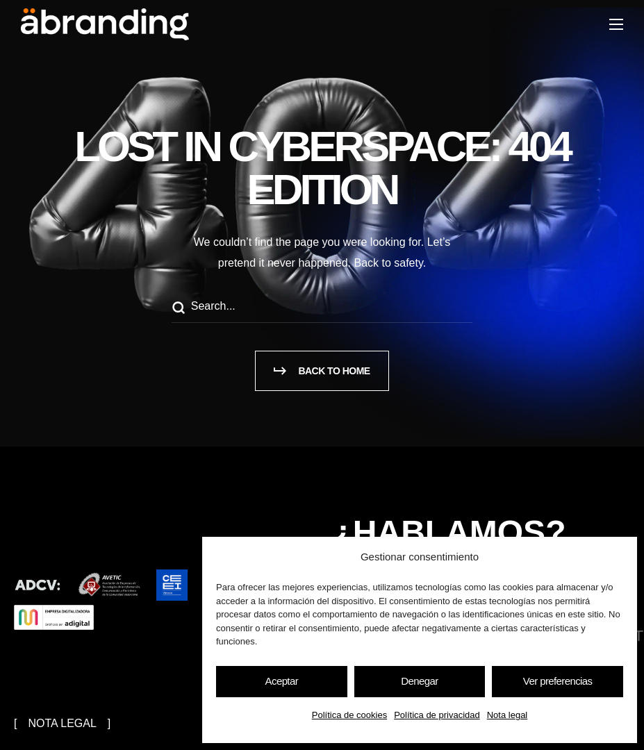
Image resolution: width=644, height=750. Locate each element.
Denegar (419, 681)
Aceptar (282, 681)
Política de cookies (349, 715)
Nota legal (507, 715)
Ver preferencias (558, 681)
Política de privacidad (437, 715)
